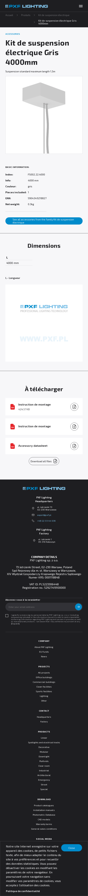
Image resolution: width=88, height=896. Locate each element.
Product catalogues (44, 805)
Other (44, 700)
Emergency (44, 780)
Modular (44, 751)
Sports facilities (44, 691)
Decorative (44, 747)
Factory (44, 721)
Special (44, 789)
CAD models (44, 819)
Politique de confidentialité (23, 891)
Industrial (44, 770)
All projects (44, 672)
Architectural (44, 775)
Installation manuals (44, 810)
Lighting (44, 696)
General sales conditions (44, 828)
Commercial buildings (44, 682)
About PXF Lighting (44, 647)
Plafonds (43, 761)
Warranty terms (44, 824)
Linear (44, 737)
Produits (26, 15)
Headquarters (44, 717)
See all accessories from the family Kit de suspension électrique (43, 221)
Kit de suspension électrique (53, 15)
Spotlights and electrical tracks (44, 742)
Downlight (44, 756)
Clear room (44, 765)
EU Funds (44, 651)
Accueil (9, 15)
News (44, 656)
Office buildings (44, 677)
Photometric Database (44, 814)
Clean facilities (44, 686)
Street (44, 784)
